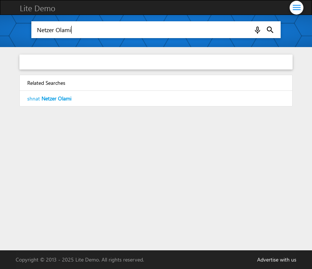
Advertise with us (276, 259)
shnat (49, 98)
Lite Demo (37, 7)
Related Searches (46, 82)
